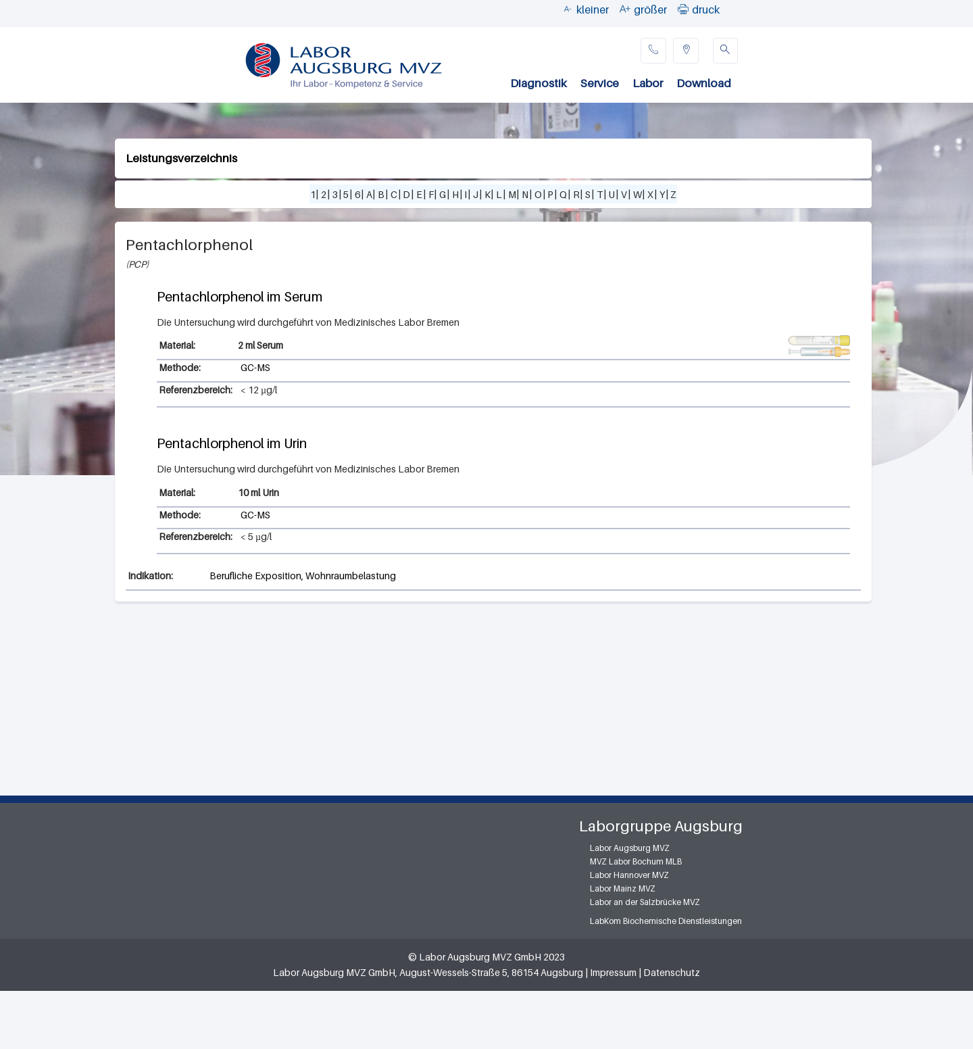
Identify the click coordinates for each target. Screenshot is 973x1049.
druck (706, 9)
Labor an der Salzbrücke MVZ (645, 902)
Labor (647, 83)
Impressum (613, 972)
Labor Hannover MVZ (629, 875)
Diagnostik (538, 83)
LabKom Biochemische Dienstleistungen (666, 921)
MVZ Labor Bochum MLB (636, 861)
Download (703, 83)
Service (599, 83)
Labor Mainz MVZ (622, 888)
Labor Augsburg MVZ (630, 848)
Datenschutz (671, 972)
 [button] (683, 8)
